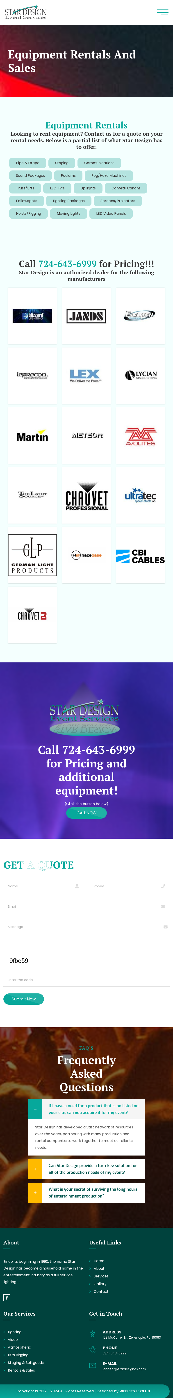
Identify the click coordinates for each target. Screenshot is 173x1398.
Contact (101, 1291)
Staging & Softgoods (26, 1362)
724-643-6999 (67, 264)
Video (13, 1339)
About (99, 1268)
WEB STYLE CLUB (134, 1391)
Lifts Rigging (18, 1355)
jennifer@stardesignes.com (124, 1369)
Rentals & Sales (21, 1370)
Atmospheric (19, 1347)
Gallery (100, 1283)
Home (99, 1260)
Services (101, 1276)
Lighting (14, 1332)
